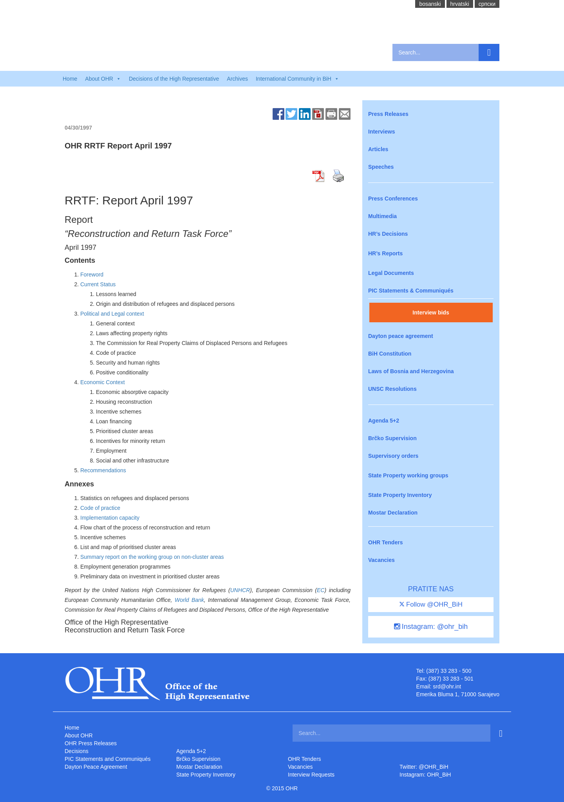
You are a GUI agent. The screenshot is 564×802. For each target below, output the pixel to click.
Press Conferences (393, 198)
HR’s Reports (385, 253)
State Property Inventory (400, 495)
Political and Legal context (112, 314)
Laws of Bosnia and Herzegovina (411, 371)
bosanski (430, 4)
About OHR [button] (103, 79)
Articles (378, 149)
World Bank (189, 600)
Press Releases (388, 114)
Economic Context (102, 382)
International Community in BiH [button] (297, 79)
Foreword (91, 274)
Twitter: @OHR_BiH (424, 767)
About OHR (79, 735)
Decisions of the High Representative (174, 79)
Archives (237, 79)
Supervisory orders (393, 456)
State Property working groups (408, 475)
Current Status (98, 284)
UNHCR (240, 590)
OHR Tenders (385, 542)
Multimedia (382, 216)
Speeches (381, 167)
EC (320, 590)
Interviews (381, 131)
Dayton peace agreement (400, 336)
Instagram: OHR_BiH (425, 774)
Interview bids (430, 312)
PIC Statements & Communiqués (411, 290)
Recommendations (103, 470)
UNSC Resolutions (392, 389)
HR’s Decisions (388, 234)
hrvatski (459, 4)
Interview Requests (311, 774)
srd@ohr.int (447, 686)
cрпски (487, 4)
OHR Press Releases (91, 743)
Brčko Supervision (392, 438)
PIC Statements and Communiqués (107, 759)
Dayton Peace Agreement (96, 767)
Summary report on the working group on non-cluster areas (152, 557)
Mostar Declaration (393, 512)
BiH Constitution (389, 353)
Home (70, 79)
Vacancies (381, 560)
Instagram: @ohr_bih (431, 626)
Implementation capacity (109, 518)
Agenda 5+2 (383, 420)
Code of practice (100, 508)
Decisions (77, 751)
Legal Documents (391, 273)
